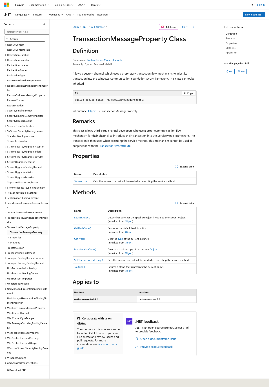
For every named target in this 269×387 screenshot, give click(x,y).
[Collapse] (44, 24)
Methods (230, 48)
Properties (231, 43)
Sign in (261, 4)
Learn (76, 26)
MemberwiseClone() (85, 249)
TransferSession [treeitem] (15, 239)
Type (120, 238)
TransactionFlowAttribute (114, 145)
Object (92, 111)
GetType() (79, 238)
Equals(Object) (82, 217)
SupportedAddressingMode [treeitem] (22, 174)
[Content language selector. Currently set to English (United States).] (20, 382)
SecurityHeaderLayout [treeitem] (19, 112)
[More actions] (193, 27)
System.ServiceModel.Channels (104, 60)
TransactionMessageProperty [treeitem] (26, 223)
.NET (85, 26)
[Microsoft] (6, 5)
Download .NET (254, 14)
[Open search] (252, 5)
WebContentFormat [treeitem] (18, 304)
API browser (98, 26)
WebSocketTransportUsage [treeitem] (22, 334)
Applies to (231, 52)
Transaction (80, 181)
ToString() (79, 267)
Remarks (230, 38)
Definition (231, 33)
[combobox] (26, 32)
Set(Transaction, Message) (88, 260)
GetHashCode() (82, 228)
